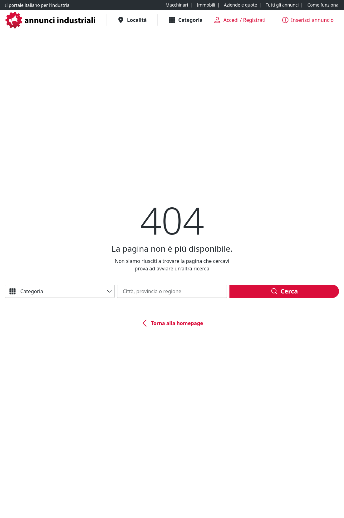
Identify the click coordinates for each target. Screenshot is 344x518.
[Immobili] (206, 5)
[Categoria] (60, 291)
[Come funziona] (323, 5)
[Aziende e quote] (240, 5)
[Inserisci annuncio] (308, 20)
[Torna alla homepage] (171, 323)
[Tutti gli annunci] (282, 5)
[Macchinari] (177, 5)
